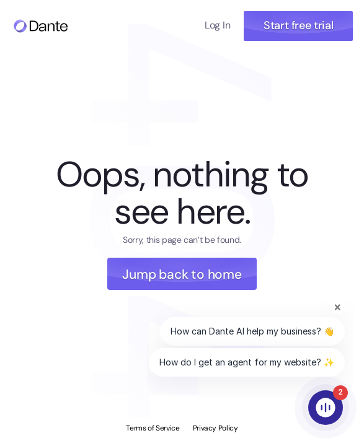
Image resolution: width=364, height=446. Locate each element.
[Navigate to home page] (40, 26)
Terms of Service (152, 428)
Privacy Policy (215, 428)
